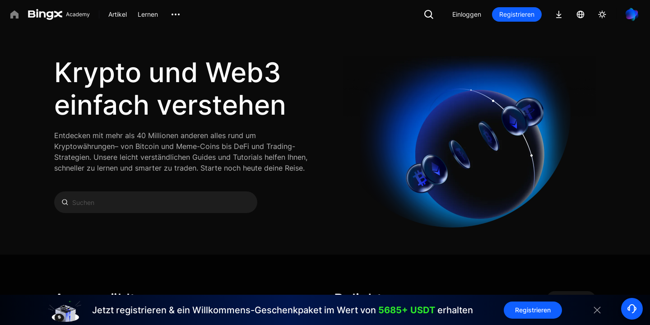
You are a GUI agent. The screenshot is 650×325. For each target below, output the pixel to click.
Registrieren (516, 14)
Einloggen (466, 14)
